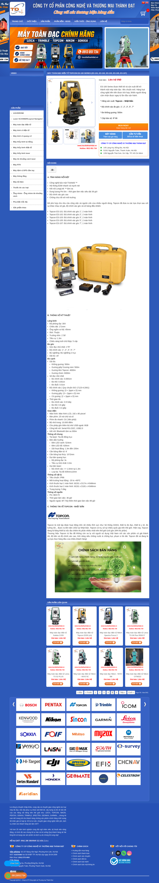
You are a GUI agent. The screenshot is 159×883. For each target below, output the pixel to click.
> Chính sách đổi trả (78, 859)
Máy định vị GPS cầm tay (23, 170)
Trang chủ (17, 21)
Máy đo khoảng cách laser (24, 159)
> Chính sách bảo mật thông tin (83, 865)
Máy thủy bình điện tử (22, 147)
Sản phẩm (45, 21)
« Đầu (79, 692)
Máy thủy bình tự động (23, 142)
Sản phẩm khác (19, 208)
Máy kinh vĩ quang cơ (22, 136)
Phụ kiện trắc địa (20, 202)
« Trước (88, 692)
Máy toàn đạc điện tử (22, 125)
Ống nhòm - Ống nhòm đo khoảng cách (27, 194)
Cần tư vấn (135, 135)
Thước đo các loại (21, 188)
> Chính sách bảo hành (80, 862)
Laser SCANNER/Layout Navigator (28, 119)
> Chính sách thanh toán (80, 853)
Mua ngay (123, 126)
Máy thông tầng (19, 176)
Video (13, 73)
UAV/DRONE (18, 113)
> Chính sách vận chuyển (80, 856)
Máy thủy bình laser (21, 153)
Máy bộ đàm (18, 182)
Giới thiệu (32, 21)
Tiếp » (122, 692)
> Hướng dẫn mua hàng (80, 851)
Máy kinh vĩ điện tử (21, 130)
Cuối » (131, 692)
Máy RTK (17, 165)
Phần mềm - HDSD (62, 21)
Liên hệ (103, 21)
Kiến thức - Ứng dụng (85, 21)
